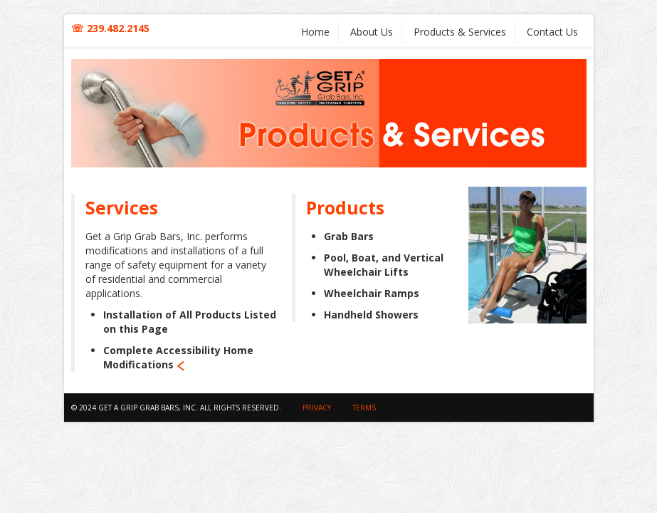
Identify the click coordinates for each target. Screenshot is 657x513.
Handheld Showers (371, 314)
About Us (371, 31)
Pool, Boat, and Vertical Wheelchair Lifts (383, 265)
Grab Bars (349, 236)
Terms (364, 408)
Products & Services (460, 31)
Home (315, 31)
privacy (317, 408)
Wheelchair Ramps (371, 293)
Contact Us (552, 31)
